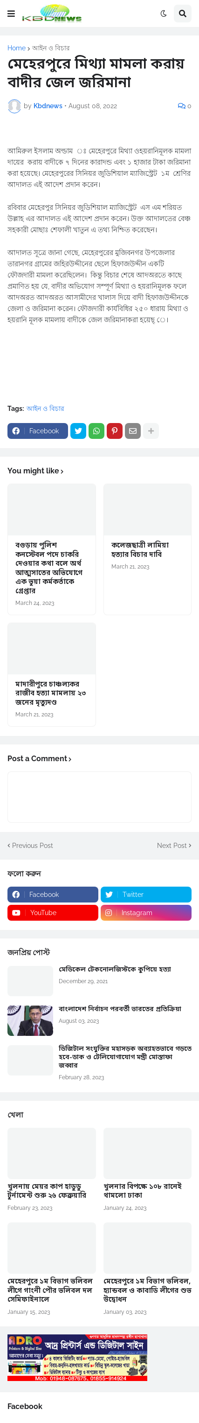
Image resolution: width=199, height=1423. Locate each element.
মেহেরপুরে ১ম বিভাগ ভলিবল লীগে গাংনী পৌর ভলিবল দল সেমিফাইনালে (50, 1291)
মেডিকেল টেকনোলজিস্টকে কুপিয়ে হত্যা (115, 970)
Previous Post (32, 845)
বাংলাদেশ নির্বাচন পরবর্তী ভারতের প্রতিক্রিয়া (120, 1010)
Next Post (172, 845)
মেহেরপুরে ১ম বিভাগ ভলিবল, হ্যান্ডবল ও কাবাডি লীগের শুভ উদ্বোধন (147, 1291)
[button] (11, 13)
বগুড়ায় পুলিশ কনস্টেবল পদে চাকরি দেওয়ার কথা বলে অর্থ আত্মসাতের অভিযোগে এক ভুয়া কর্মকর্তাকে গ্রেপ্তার (48, 568)
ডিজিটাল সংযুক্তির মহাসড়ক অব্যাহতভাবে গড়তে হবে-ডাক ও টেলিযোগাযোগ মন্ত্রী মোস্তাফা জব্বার (125, 1057)
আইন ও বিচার (51, 48)
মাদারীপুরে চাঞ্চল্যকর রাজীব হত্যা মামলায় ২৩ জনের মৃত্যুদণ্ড (50, 694)
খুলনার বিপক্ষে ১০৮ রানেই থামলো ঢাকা (142, 1192)
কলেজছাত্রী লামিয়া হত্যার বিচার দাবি (140, 550)
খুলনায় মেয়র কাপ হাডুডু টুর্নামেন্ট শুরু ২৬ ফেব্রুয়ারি (46, 1192)
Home (16, 48)
